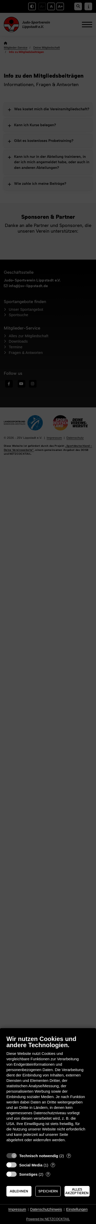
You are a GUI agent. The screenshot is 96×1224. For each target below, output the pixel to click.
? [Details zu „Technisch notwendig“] (69, 1156)
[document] (48, 1092)
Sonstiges (28, 1174)
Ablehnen (19, 1191)
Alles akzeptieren (77, 1191)
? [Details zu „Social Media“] (53, 1165)
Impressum (17, 1209)
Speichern (48, 1191)
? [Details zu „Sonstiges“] (48, 1174)
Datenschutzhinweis (46, 1209)
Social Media (30, 1165)
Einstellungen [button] (77, 1209)
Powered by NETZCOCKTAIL (48, 1219)
